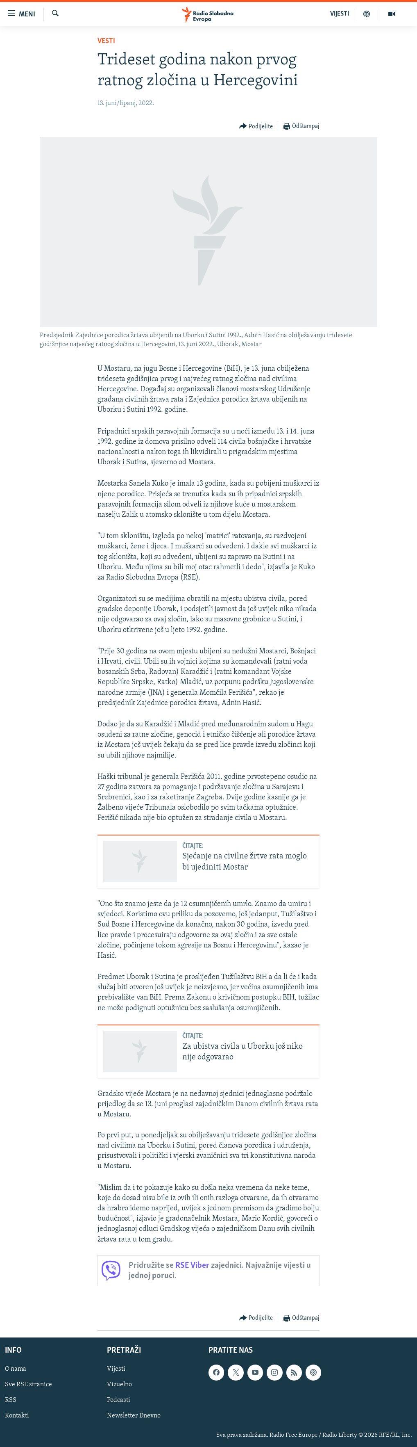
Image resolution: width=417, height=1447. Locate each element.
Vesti (106, 41)
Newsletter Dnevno (134, 1416)
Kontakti (17, 1416)
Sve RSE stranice (28, 1384)
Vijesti (116, 1369)
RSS (10, 1400)
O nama (15, 1369)
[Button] (256, 126)
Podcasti (118, 1400)
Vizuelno (119, 1384)
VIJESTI (339, 14)
